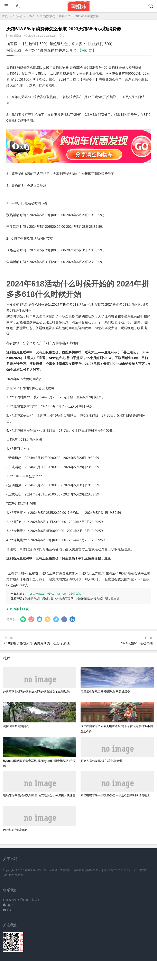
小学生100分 (93, 870)
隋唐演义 (65, 870)
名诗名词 (78, 870)
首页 (5, 16)
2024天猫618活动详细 (136, 643)
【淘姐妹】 (87, 50)
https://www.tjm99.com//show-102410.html (55, 593)
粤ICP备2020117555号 (117, 870)
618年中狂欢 (19, 609)
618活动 (16, 16)
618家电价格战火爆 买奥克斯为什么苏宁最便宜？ (40, 643)
